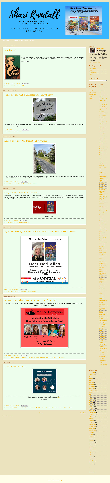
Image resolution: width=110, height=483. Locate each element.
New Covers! (10, 50)
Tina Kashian (102, 352)
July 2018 (91, 454)
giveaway (101, 216)
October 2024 (92, 374)
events (100, 208)
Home (41, 413)
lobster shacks (102, 263)
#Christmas (101, 92)
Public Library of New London (102, 309)
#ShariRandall (102, 119)
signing (100, 330)
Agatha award (102, 125)
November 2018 (92, 448)
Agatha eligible (102, 127)
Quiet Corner (102, 314)
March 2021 (91, 406)
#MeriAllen (10, 291)
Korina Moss (30, 407)
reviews (101, 316)
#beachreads (101, 88)
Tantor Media (102, 344)
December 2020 (92, 412)
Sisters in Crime (22, 131)
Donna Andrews (102, 201)
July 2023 (91, 378)
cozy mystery (10, 222)
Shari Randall (21, 85)
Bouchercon (101, 165)
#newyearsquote (102, 115)
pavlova (101, 302)
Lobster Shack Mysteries (13, 85)
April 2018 (91, 458)
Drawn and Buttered (101, 204)
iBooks (90, 96)
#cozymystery (102, 94)
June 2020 (91, 418)
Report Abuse (92, 472)
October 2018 (92, 450)
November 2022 (92, 390)
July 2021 (91, 402)
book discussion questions (102, 155)
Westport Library (102, 360)
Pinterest (91, 74)
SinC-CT (63, 407)
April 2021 (91, 404)
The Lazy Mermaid (103, 348)
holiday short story (103, 229)
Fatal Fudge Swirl (17, 222)
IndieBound (91, 98)
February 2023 (92, 386)
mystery (101, 284)
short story (101, 328)
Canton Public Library (102, 172)
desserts (101, 194)
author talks (101, 143)
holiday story (102, 231)
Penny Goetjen (102, 304)
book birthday (102, 152)
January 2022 (92, 400)
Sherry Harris (102, 326)
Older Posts (83, 413)
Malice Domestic (25, 357)
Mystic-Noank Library (50, 407)
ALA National (16, 291)
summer (101, 342)
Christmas (101, 178)
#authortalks (101, 87)
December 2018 (92, 446)
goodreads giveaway (101, 219)
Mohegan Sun (102, 276)
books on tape (102, 160)
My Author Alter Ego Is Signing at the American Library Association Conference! (40, 231)
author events (102, 138)
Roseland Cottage (103, 320)
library (28, 291)
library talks (101, 256)
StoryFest (101, 340)
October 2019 (92, 428)
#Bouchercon (102, 90)
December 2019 (92, 424)
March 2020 (91, 420)
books (100, 158)
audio (100, 137)
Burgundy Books (102, 167)
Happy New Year (102, 222)
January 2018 (92, 462)
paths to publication (103, 300)
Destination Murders (101, 199)
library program (102, 254)
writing (100, 362)
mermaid (101, 269)
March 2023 (91, 384)
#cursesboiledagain (103, 98)
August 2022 (91, 392)
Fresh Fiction (102, 214)
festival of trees (102, 212)
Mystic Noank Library (40, 407)
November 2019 (92, 426)
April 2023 (91, 382)
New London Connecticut (17, 183)
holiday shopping (102, 228)
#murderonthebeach (103, 113)
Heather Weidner (17, 357)
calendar (101, 169)
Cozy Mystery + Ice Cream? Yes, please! (22, 192)
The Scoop (101, 350)
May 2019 (91, 438)
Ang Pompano (10, 407)
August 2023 (91, 376)
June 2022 (91, 394)
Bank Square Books (103, 146)
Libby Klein (101, 248)
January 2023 (92, 388)
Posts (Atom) (10, 416)
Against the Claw (102, 123)
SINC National (33, 291)
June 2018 (91, 456)
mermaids (101, 271)
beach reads (101, 148)
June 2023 (91, 380)
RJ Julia (27, 222)
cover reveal (101, 183)
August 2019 (91, 432)
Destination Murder (103, 196)
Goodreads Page (92, 68)
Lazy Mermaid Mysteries (102, 245)
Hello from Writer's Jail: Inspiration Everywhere (25, 141)
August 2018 (91, 452)
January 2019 (92, 444)
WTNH (100, 366)
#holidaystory (102, 106)
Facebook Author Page (93, 72)
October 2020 (92, 416)
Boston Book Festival (102, 162)
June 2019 (91, 436)
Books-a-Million (92, 94)
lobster (100, 258)
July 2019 (91, 434)
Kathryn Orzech (102, 237)
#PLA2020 (101, 117)
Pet (100, 306)
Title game (101, 354)
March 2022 (91, 398)
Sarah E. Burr (42, 357)
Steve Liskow (102, 338)
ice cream (101, 233)
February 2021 (92, 408)
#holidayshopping (103, 104)
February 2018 (92, 460)
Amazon (91, 90)
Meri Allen (10, 131)
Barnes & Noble (92, 92)
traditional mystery (60, 357)
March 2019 (91, 440)
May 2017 (91, 463)
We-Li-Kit (101, 358)
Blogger (61, 480)
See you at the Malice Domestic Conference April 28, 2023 (30, 300)
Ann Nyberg (101, 135)
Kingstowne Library (101, 240)
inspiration (10, 183)
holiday (100, 225)
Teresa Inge (54, 357)
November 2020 (92, 414)
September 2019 (92, 430)
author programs (102, 140)
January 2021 (92, 410)
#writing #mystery (103, 121)
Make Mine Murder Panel (15, 366)
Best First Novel (102, 150)
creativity (101, 187)
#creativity (101, 96)
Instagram (91, 70)
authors (100, 144)
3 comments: (16, 181)
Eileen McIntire (11, 357)
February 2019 (92, 442)
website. (59, 397)
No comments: (17, 83)
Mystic (100, 286)
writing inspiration (33, 183)
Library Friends (102, 252)
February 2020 (92, 422)
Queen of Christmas (101, 312)
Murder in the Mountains (102, 279)
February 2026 (92, 372)
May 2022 (91, 396)
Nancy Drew (36, 357)
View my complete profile (94, 62)
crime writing (24, 407)
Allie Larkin (101, 131)
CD (100, 174)
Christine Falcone (17, 407)
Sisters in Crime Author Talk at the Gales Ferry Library (28, 95)
